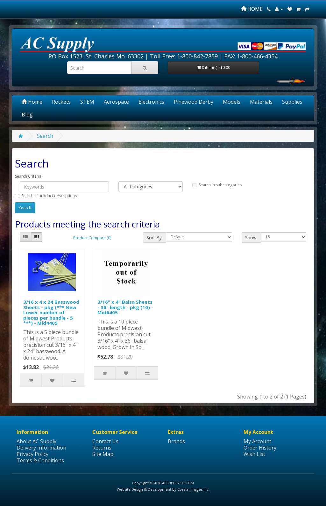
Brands (176, 441)
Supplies (292, 101)
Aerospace (116, 101)
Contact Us (105, 441)
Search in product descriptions (46, 195)
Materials (261, 101)
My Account (257, 441)
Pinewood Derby (193, 101)
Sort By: (154, 237)
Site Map (102, 454)
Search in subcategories (217, 185)
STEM (87, 101)
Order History (260, 447)
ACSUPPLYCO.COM (178, 482)
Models (231, 101)
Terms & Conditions (40, 460)
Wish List (254, 454)
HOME (252, 8)
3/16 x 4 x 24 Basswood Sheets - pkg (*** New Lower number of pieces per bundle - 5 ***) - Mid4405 (51, 312)
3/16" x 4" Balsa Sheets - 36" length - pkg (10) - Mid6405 (125, 307)
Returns (101, 447)
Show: (251, 237)
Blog (27, 114)
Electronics (151, 101)
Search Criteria (28, 176)
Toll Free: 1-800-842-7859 (184, 56)
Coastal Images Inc (193, 489)
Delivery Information (41, 447)
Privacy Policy (32, 454)
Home (32, 101)
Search (45, 135)
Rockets (61, 101)
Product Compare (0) (92, 238)
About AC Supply (36, 441)
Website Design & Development (144, 489)
